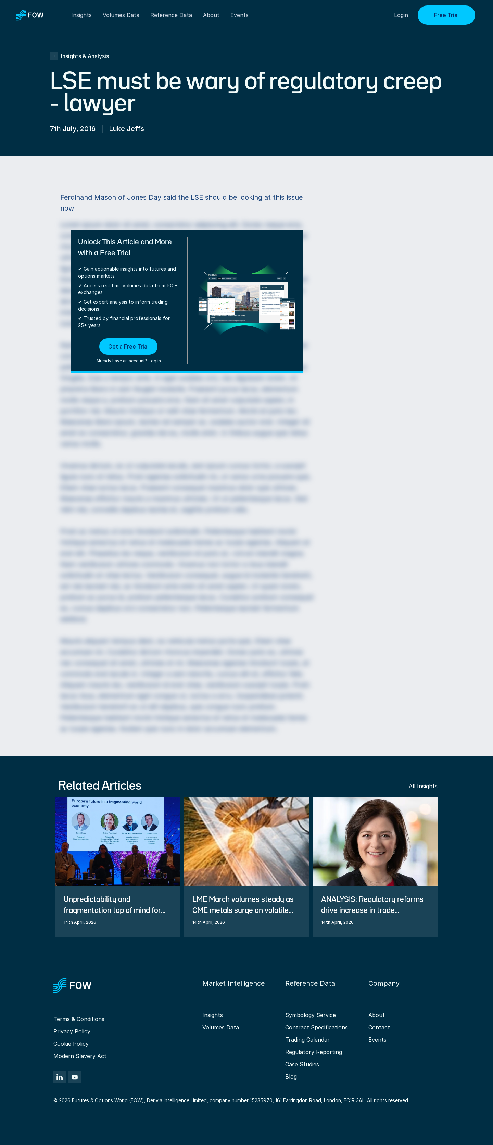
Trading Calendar (307, 1039)
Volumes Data (220, 1027)
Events (377, 1039)
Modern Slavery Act (79, 1056)
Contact (379, 1027)
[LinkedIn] (59, 1077)
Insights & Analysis (79, 56)
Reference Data (171, 15)
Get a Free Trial (128, 346)
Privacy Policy (71, 1031)
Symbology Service (310, 1014)
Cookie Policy (71, 1043)
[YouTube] (74, 1077)
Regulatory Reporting (313, 1051)
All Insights (423, 786)
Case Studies (302, 1064)
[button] (128, 351)
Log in (155, 360)
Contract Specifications (316, 1027)
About (211, 15)
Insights (212, 1014)
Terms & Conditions (78, 1019)
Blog (291, 1076)
